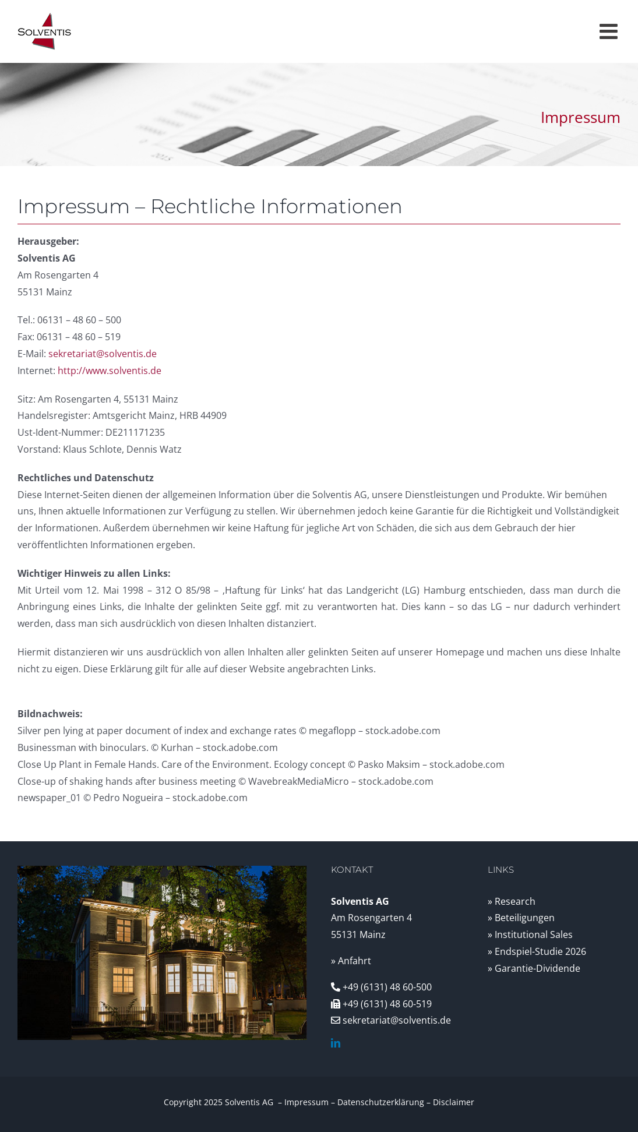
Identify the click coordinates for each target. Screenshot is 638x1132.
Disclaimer (453, 1102)
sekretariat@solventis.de (102, 353)
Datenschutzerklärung (380, 1102)
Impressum (306, 1102)
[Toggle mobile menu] (610, 31)
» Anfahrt (351, 960)
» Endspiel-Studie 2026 (537, 951)
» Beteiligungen (521, 917)
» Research (511, 901)
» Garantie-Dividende (534, 968)
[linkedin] (335, 1043)
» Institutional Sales (530, 934)
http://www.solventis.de (109, 370)
